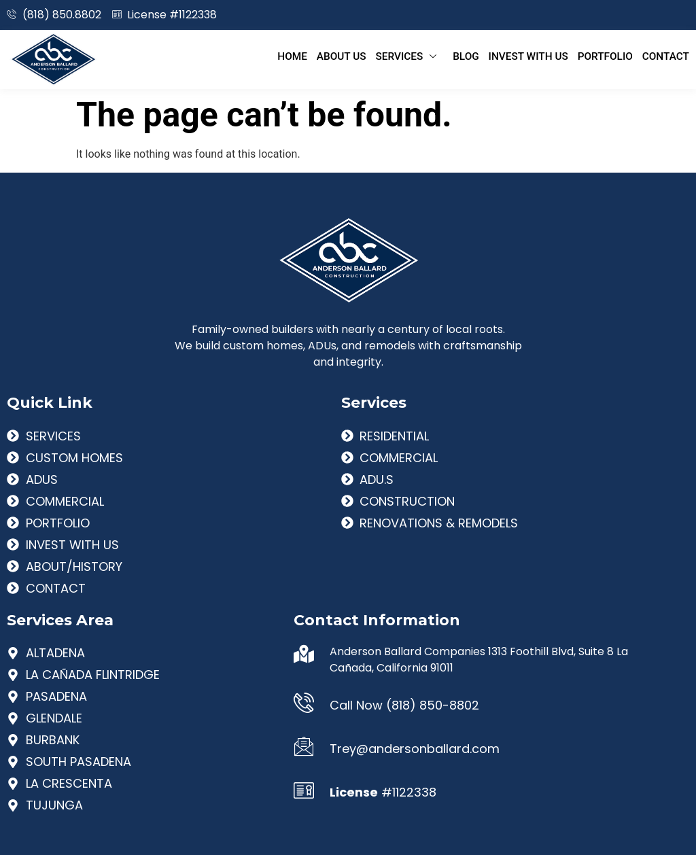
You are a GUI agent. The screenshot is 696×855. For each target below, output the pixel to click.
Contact (666, 56)
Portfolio (609, 56)
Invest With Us (537, 56)
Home (315, 56)
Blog (478, 56)
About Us (361, 56)
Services (425, 56)
